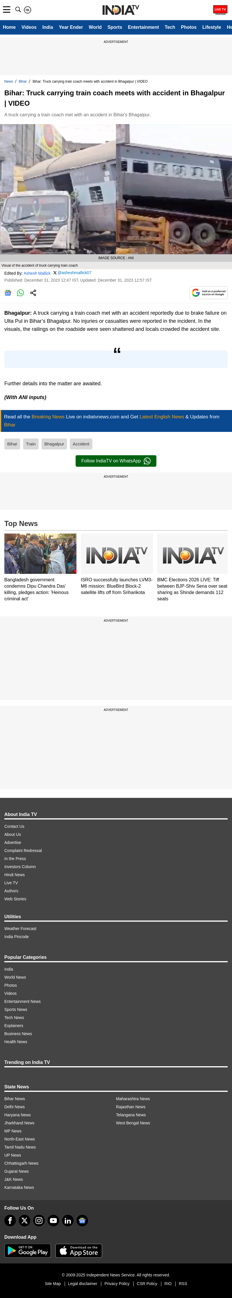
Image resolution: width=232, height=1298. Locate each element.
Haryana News (17, 1115)
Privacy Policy (117, 1283)
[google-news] (82, 1220)
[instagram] (39, 1220)
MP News (13, 1131)
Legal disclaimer (82, 1283)
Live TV (11, 882)
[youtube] (53, 1220)
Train (31, 443)
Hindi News (14, 874)
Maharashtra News (133, 1098)
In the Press (15, 858)
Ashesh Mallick (37, 273)
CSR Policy (147, 1283)
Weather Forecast (20, 928)
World (95, 27)
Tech (170, 27)
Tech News (14, 1017)
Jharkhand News (19, 1123)
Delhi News (14, 1107)
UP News (12, 1155)
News (8, 81)
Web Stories (15, 899)
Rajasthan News (130, 1107)
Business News (18, 1033)
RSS (183, 1283)
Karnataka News (19, 1187)
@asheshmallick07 (74, 272)
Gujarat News (16, 1171)
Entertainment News (22, 1001)
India (47, 27)
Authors (11, 891)
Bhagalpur (54, 443)
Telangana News (131, 1115)
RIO (168, 1283)
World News (15, 977)
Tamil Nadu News (20, 1147)
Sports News (15, 1009)
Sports (115, 27)
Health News (15, 1041)
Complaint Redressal (23, 850)
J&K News (13, 1179)
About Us (12, 834)
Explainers (13, 1025)
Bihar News (14, 1098)
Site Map (53, 1283)
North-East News (19, 1139)
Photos (189, 27)
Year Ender (71, 27)
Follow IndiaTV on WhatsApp (116, 461)
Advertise (12, 842)
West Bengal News (133, 1123)
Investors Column (20, 866)
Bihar (23, 81)
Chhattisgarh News (21, 1163)
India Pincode (16, 936)
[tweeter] (24, 1220)
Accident (81, 443)
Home (9, 27)
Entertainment (143, 27)
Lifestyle (211, 27)
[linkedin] (68, 1220)
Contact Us (14, 826)
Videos (28, 27)
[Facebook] (10, 1220)
